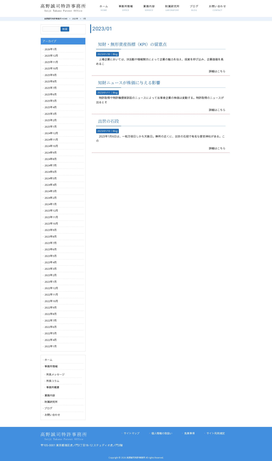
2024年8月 (51, 159)
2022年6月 (51, 327)
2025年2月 (51, 120)
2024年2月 (51, 197)
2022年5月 (51, 333)
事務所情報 (51, 366)
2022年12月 (51, 288)
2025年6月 (51, 94)
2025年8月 (51, 81)
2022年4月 (51, 340)
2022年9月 (51, 307)
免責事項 (189, 433)
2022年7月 (51, 320)
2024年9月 (51, 152)
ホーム (48, 359)
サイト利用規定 (216, 433)
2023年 (75, 19)
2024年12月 (51, 133)
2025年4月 (51, 107)
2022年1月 (51, 346)
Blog (115, 54)
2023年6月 (51, 249)
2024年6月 (51, 171)
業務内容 (50, 395)
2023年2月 (51, 275)
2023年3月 (51, 268)
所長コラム (52, 381)
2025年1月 (51, 126)
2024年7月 (51, 165)
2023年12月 (51, 210)
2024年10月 (51, 146)
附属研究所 (51, 402)
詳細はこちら (217, 71)
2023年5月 (51, 256)
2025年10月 (51, 68)
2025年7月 (51, 87)
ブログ (48, 408)
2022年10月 (51, 301)
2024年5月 (51, 178)
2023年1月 (51, 281)
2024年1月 (51, 204)
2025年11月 (51, 62)
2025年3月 (51, 113)
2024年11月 (51, 139)
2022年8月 (51, 314)
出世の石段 (108, 121)
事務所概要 (52, 387)
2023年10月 (51, 223)
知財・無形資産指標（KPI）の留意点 (132, 44)
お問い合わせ (52, 415)
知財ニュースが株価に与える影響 (129, 82)
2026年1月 (51, 49)
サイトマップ (131, 433)
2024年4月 (51, 184)
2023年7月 (51, 243)
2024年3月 (51, 191)
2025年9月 (51, 75)
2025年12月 (51, 55)
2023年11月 (51, 217)
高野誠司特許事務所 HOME (55, 19)
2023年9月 (51, 230)
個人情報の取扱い (161, 433)
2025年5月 (51, 100)
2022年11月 (51, 294)
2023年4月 (51, 262)
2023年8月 (51, 236)
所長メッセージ (55, 374)
